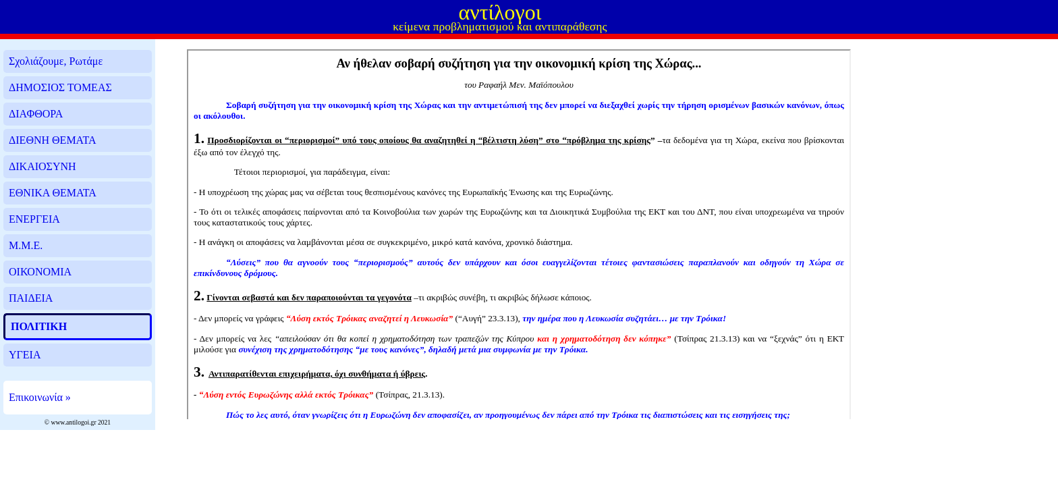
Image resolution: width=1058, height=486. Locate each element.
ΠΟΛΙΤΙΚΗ (39, 326)
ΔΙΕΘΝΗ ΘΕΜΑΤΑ (52, 140)
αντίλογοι (499, 12)
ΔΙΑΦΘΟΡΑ (36, 113)
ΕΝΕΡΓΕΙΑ (34, 219)
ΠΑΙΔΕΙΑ (31, 298)
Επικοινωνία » (40, 397)
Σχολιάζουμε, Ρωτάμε (56, 61)
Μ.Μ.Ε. (26, 245)
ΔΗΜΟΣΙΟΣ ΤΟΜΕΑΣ (60, 87)
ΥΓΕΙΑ (24, 354)
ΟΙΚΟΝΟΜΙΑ (40, 271)
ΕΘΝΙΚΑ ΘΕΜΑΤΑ (52, 192)
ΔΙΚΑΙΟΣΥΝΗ (42, 166)
